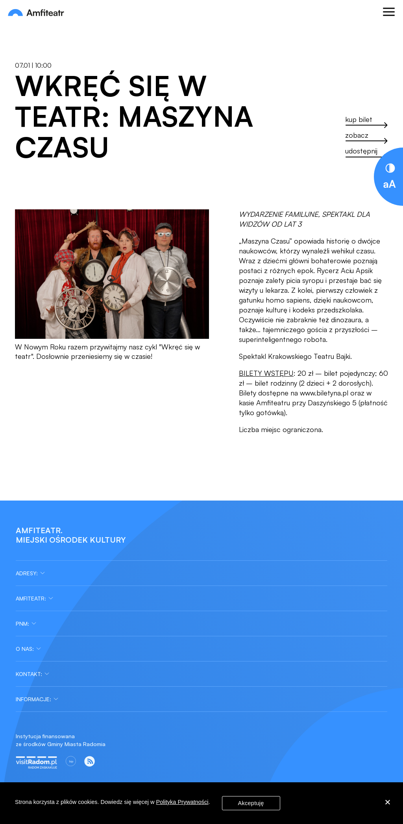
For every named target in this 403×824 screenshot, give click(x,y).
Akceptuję (251, 803)
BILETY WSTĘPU (266, 373)
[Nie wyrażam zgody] (387, 803)
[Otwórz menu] (388, 12)
